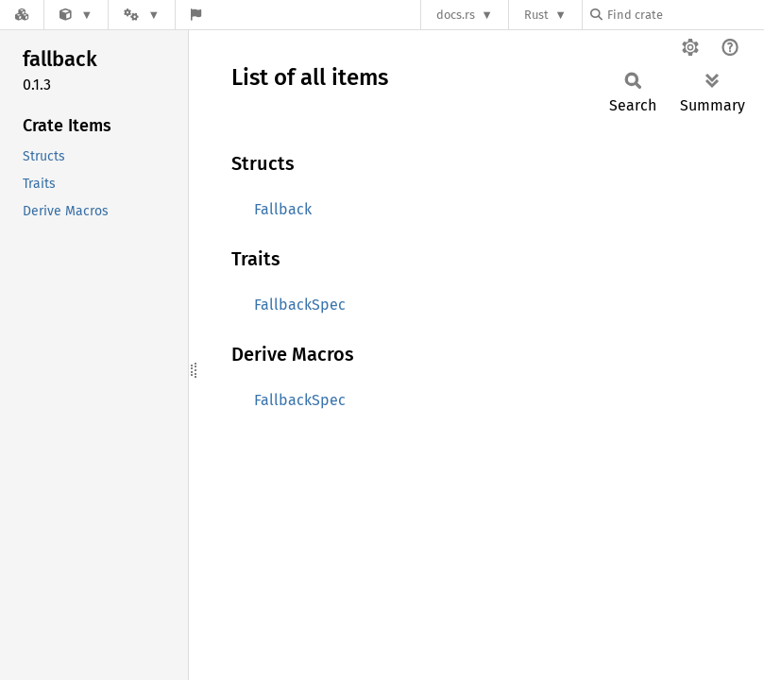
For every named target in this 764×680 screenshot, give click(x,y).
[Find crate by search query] (684, 14)
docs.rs (455, 15)
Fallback (283, 209)
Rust (536, 15)
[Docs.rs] (21, 14)
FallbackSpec (300, 305)
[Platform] (142, 14)
